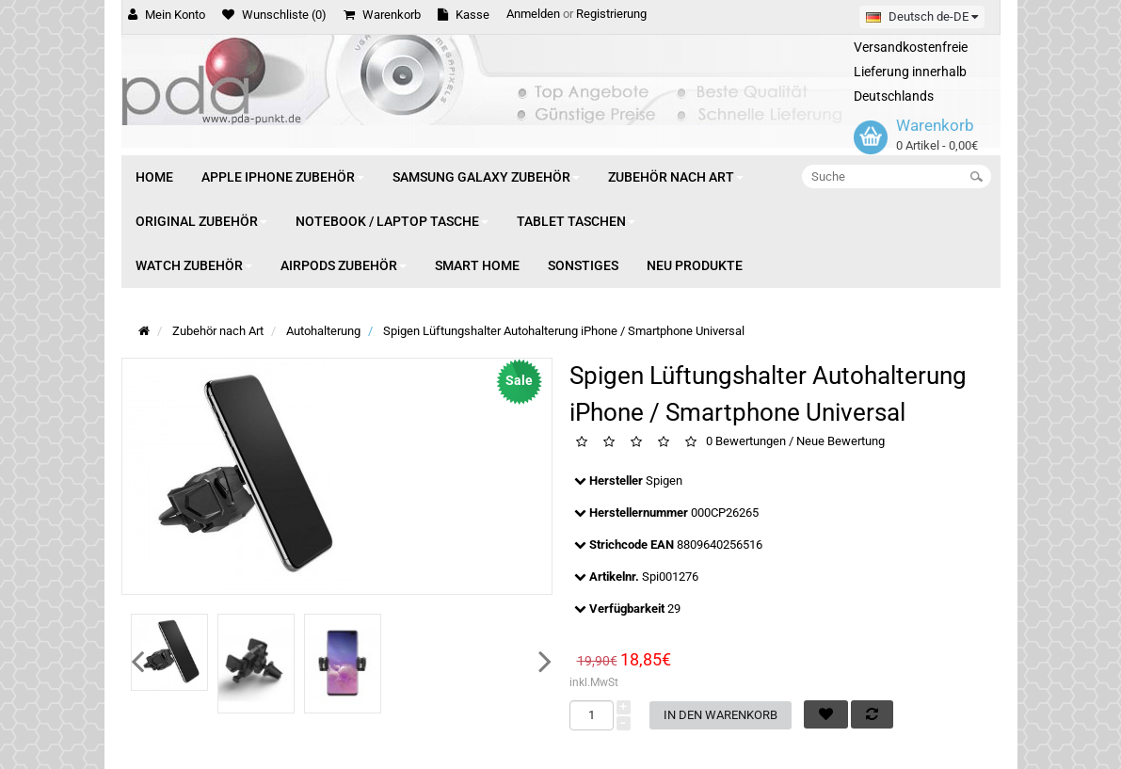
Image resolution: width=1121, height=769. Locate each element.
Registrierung (611, 14)
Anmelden (533, 14)
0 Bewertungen (746, 441)
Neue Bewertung (840, 441)
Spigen (664, 480)
